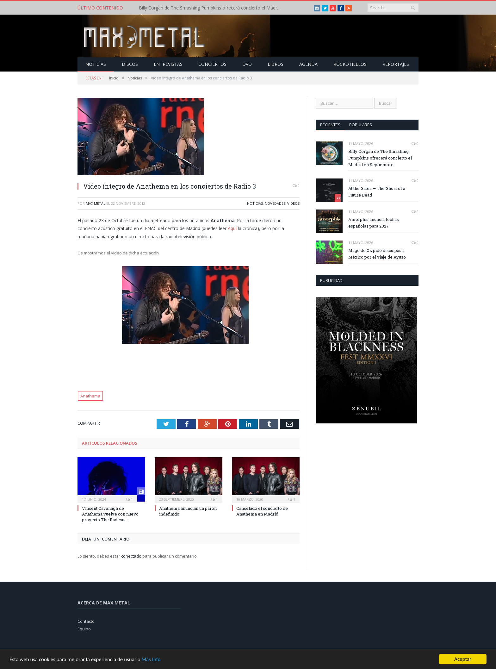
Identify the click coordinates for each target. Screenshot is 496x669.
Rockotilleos (350, 64)
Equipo (84, 629)
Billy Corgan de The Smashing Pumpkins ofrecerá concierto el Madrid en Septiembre (211, 8)
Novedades (275, 203)
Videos (293, 203)
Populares (360, 125)
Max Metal (95, 203)
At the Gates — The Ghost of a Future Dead (376, 191)
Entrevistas (168, 64)
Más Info (150, 664)
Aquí (232, 228)
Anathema (90, 396)
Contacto (86, 621)
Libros (275, 64)
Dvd (247, 64)
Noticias (95, 64)
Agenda (308, 64)
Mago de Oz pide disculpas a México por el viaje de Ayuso (377, 253)
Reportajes (395, 64)
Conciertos (212, 64)
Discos (130, 64)
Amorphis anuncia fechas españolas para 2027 (373, 222)
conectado (131, 556)
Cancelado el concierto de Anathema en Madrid (262, 511)
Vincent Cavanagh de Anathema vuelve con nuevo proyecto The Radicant (110, 513)
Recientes (330, 125)
